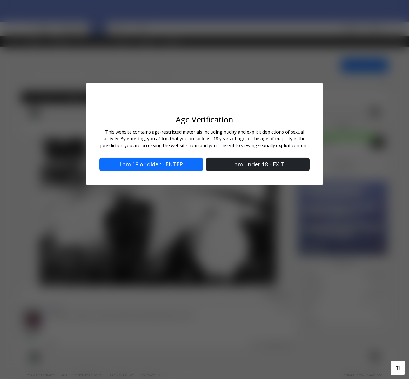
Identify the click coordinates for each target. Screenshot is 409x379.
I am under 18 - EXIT (258, 164)
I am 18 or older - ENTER (151, 164)
